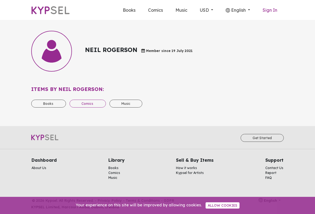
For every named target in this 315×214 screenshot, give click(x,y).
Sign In (270, 10)
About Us (39, 168)
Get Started (262, 138)
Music (181, 10)
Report (270, 173)
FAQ (268, 178)
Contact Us (274, 168)
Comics (155, 10)
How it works (186, 168)
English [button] (236, 10)
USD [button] (205, 10)
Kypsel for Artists (190, 173)
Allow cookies (222, 205)
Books (129, 10)
